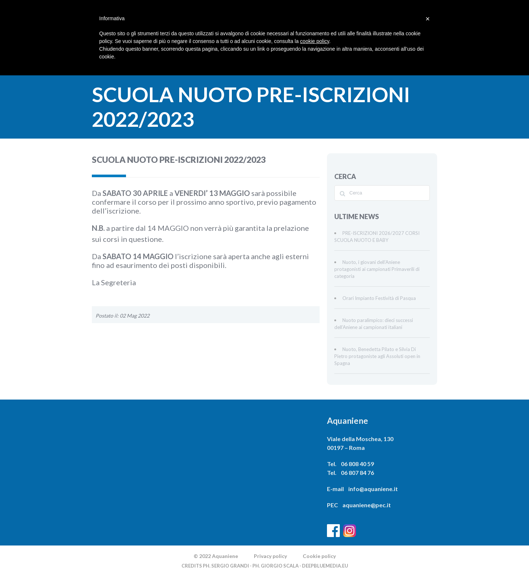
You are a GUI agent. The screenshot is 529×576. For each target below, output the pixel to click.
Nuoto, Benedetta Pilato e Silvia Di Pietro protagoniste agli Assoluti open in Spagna (377, 356)
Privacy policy (270, 556)
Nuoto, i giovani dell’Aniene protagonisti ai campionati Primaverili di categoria (377, 269)
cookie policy (314, 41)
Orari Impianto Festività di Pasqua (379, 298)
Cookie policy (319, 556)
